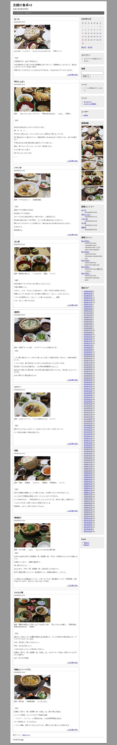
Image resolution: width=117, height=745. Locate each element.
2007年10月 (88, 520)
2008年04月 (88, 507)
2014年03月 (88, 354)
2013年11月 (88, 363)
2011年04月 (88, 430)
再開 (16, 451)
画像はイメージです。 (23, 669)
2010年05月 (88, 453)
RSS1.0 (86, 543)
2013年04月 (88, 378)
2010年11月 (88, 440)
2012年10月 (88, 391)
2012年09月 (88, 393)
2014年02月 (88, 356)
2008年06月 (88, 503)
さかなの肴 (18, 592)
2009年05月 (88, 479)
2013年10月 (88, 365)
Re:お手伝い (85, 241)
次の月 (90, 47)
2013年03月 (88, 380)
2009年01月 (88, 488)
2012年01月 (88, 410)
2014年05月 (88, 350)
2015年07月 (88, 330)
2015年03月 (88, 334)
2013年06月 (88, 373)
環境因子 (17, 518)
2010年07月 (88, 449)
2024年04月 (88, 291)
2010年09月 (88, 445)
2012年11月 (88, 389)
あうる (17, 19)
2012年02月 (88, 408)
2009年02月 (88, 486)
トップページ (18, 13)
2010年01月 (88, 462)
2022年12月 (88, 304)
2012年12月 (88, 386)
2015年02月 (88, 337)
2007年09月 (88, 523)
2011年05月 (88, 427)
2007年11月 (88, 518)
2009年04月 (88, 481)
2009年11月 (88, 466)
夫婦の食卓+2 (22, 5)
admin (86, 115)
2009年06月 (88, 477)
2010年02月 (88, 460)
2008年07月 (88, 501)
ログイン (28, 13)
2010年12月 (88, 438)
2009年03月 (88, 484)
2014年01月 (88, 358)
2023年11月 (88, 302)
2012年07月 (88, 397)
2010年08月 (88, 447)
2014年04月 (88, 352)
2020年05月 (88, 306)
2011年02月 (88, 434)
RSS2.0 (86, 545)
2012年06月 (88, 399)
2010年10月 (88, 443)
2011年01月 (88, 436)
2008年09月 (88, 497)
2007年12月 (88, 516)
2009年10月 (88, 469)
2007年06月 (88, 529)
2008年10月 (88, 494)
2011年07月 (88, 423)
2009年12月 (88, 464)
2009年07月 (88, 475)
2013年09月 (88, 367)
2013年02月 (88, 382)
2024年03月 (88, 293)
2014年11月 (88, 343)
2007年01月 (88, 531)
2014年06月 (88, 347)
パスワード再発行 (90, 104)
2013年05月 (88, 376)
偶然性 (17, 312)
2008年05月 (88, 505)
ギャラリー (88, 102)
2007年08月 (88, 525)
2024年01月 (88, 298)
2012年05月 (88, 402)
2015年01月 (88, 339)
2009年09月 (88, 471)
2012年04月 (88, 404)
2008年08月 (88, 499)
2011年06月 (88, 425)
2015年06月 (88, 332)
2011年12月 (88, 412)
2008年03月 (88, 510)
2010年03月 (88, 458)
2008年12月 (88, 490)
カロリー (17, 387)
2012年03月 (88, 406)
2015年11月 (88, 326)
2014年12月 (88, 341)
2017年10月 (88, 313)
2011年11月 (88, 414)
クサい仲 (17, 168)
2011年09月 (88, 419)
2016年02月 (88, 324)
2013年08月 (88, 369)
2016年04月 (88, 319)
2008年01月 (88, 514)
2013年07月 (88, 371)
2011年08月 (88, 421)
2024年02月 (88, 296)
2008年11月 (88, 492)
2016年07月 (88, 317)
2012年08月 (88, 395)
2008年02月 (88, 512)
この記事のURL (72, 75)
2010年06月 (88, 451)
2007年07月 (88, 527)
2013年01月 (88, 384)
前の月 (83, 47)
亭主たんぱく (19, 82)
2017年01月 (88, 315)
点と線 (17, 242)
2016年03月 (88, 322)
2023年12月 (88, 300)
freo (22, 740)
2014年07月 (88, 345)
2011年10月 (88, 417)
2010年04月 (88, 456)
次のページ (26, 735)
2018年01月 (88, 311)
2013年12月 (88, 360)
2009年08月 (88, 473)
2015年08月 (88, 328)
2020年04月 (88, 309)
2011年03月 (88, 432)
